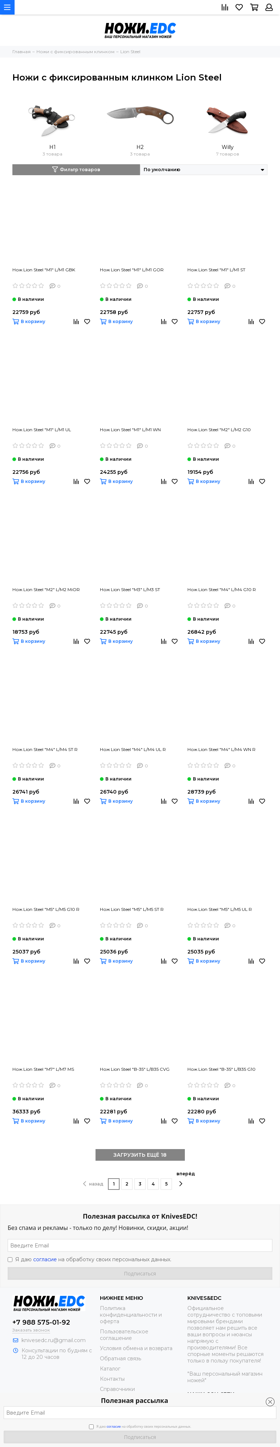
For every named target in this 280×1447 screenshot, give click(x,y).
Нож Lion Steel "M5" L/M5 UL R (219, 909)
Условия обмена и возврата (136, 1348)
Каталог (110, 1368)
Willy (228, 147)
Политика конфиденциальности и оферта (131, 1315)
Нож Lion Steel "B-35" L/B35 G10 (221, 1069)
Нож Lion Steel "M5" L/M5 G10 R (45, 909)
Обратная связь (120, 1358)
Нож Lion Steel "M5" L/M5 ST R (132, 909)
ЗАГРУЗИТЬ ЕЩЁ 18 (140, 1155)
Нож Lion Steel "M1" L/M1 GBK (43, 269)
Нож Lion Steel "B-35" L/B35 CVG (135, 1069)
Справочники (117, 1389)
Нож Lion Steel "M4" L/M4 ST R (45, 749)
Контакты (112, 1379)
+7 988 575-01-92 (41, 1322)
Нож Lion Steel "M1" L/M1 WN (130, 429)
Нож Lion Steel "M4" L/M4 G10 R (221, 589)
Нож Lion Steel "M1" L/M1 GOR (132, 269)
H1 (52, 147)
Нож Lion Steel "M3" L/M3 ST (130, 589)
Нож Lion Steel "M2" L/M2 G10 (219, 429)
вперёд (185, 1179)
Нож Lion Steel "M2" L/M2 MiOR (46, 589)
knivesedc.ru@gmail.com (54, 1340)
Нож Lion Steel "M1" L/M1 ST (216, 269)
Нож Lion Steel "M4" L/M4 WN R (221, 749)
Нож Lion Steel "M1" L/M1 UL (41, 429)
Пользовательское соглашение (124, 1334)
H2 (140, 147)
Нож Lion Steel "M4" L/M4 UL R (133, 749)
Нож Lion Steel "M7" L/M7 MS (43, 1069)
